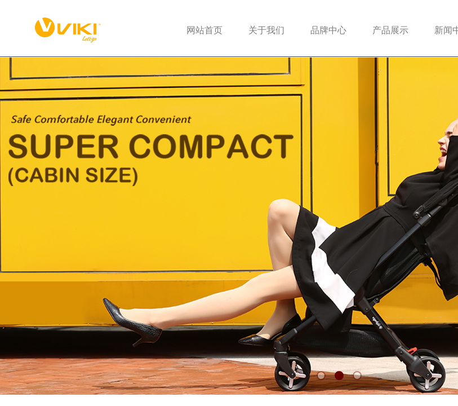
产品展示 (390, 30)
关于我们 (266, 30)
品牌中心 (328, 30)
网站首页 (204, 30)
